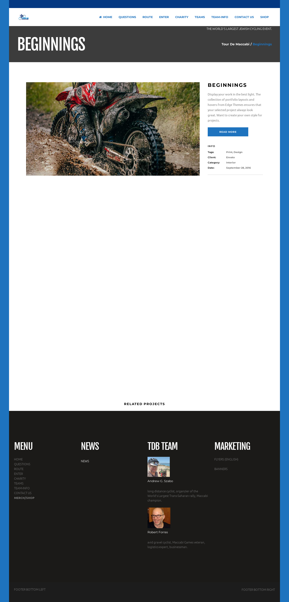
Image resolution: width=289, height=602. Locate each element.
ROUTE (18, 469)
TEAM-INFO (22, 488)
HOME (18, 459)
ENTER (18, 473)
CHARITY (20, 478)
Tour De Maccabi (235, 44)
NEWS (85, 461)
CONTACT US (23, 493)
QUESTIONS (22, 464)
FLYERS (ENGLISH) (226, 459)
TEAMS (18, 483)
